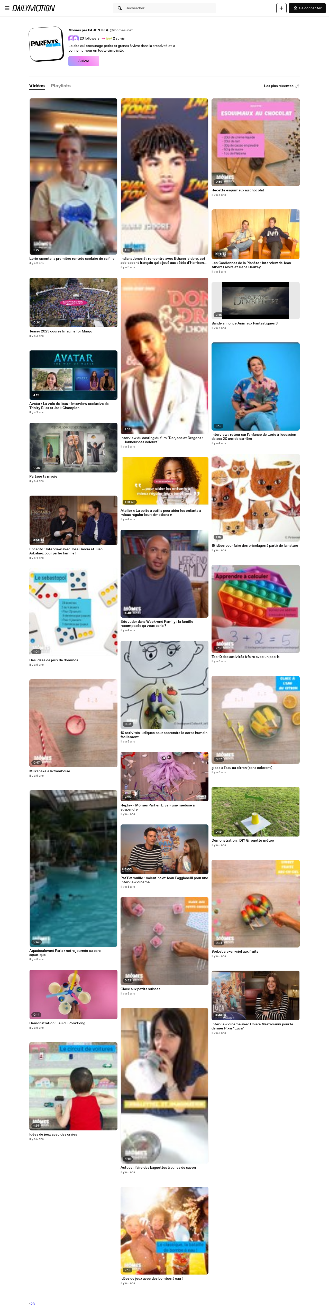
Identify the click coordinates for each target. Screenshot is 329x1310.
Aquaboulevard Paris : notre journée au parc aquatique (65, 953)
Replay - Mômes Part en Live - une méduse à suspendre (158, 807)
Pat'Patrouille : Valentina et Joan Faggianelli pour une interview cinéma (164, 880)
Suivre (83, 61)
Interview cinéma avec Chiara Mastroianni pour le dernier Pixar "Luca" (252, 1026)
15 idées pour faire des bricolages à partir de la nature (255, 546)
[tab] (37, 86)
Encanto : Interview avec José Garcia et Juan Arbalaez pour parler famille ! (66, 551)
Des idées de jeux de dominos (53, 660)
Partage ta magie (43, 477)
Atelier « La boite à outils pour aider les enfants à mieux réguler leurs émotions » (161, 513)
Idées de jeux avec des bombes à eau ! (152, 1279)
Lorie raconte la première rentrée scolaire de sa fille (72, 259)
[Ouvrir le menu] (7, 8)
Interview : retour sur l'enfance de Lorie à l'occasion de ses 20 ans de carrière (254, 437)
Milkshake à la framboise (49, 771)
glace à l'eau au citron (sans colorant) (242, 768)
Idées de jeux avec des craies (53, 1134)
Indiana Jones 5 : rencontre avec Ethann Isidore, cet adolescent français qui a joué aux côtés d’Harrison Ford (163, 261)
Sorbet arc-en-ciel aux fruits (235, 952)
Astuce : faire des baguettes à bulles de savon (158, 1168)
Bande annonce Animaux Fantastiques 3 (245, 323)
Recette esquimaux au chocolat (238, 190)
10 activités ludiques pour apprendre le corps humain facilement (164, 735)
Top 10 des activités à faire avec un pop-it (246, 657)
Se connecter (307, 8)
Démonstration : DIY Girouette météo (243, 841)
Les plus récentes (282, 86)
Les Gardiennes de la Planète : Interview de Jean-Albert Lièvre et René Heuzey (252, 265)
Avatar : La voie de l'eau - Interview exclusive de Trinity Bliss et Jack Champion (69, 406)
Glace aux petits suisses (140, 989)
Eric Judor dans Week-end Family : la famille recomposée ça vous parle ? (157, 624)
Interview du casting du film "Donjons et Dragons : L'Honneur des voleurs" (162, 440)
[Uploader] (281, 8)
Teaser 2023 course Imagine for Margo (60, 331)
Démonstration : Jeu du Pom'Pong (57, 1023)
